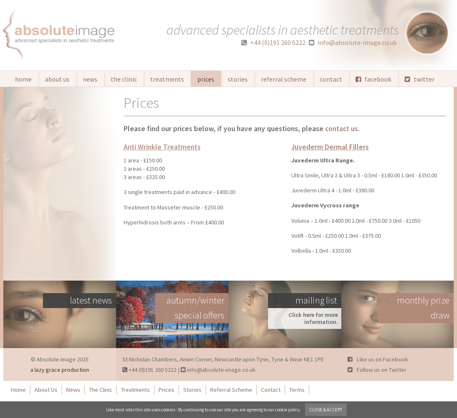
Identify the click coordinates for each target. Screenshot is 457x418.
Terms (297, 389)
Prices (205, 79)
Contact (331, 79)
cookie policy (287, 410)
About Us (57, 79)
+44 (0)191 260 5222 (273, 42)
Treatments (167, 79)
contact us (341, 128)
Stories (238, 79)
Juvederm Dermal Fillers (330, 147)
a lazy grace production (59, 369)
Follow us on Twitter (377, 369)
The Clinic (124, 79)
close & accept (326, 410)
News (90, 79)
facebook (373, 79)
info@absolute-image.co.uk (353, 42)
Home (23, 79)
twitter (420, 79)
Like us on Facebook (378, 359)
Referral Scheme (283, 79)
